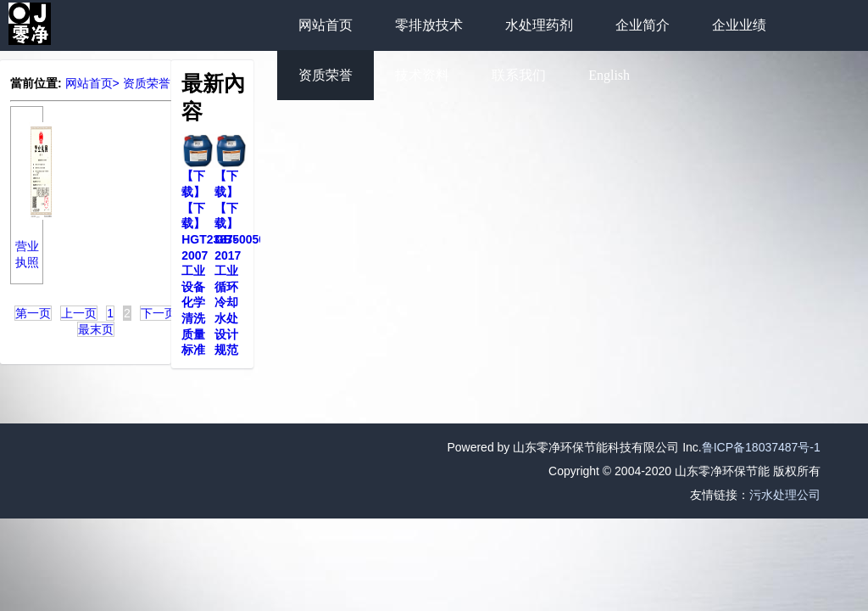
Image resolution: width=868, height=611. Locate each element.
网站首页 (325, 25)
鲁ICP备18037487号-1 (761, 447)
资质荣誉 (325, 75)
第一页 (33, 313)
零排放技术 (429, 25)
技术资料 (422, 75)
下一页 (158, 313)
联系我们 (519, 75)
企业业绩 (739, 25)
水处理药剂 (539, 25)
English (609, 75)
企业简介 (642, 25)
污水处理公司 (785, 495)
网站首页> (92, 83)
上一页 (79, 313)
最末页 (96, 329)
